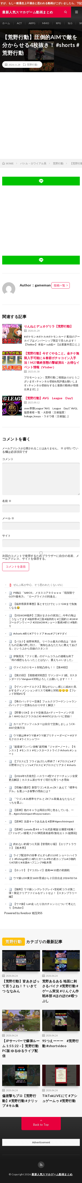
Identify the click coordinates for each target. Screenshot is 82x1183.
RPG (58, 23)
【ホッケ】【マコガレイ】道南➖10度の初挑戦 (41, 870)
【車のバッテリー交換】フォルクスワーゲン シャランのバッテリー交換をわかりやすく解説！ (43, 703)
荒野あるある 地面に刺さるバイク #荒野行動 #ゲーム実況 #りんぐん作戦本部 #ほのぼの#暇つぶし (60, 991)
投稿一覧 (59, 285)
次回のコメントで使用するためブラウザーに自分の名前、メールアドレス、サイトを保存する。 (40, 557)
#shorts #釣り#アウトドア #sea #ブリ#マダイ (40, 633)
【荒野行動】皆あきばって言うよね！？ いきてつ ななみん (21, 986)
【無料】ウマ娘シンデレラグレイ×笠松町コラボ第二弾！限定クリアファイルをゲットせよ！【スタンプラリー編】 (43, 893)
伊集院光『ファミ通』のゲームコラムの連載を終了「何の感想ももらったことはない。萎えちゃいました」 (41, 658)
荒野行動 (32, 64)
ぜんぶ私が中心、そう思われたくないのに (38, 584)
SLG (70, 23)
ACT (19, 23)
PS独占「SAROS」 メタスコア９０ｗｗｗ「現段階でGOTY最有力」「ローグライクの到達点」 (42, 594)
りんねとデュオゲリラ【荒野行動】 (48, 326)
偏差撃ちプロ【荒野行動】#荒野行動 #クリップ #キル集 (20, 1100)
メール (8, 518)
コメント (8, 459)
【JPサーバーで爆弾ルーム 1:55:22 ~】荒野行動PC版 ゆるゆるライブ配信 (21, 1048)
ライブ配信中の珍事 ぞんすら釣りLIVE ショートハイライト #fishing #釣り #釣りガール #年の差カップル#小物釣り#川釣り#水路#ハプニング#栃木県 (43, 859)
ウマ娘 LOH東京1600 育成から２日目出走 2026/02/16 (45, 878)
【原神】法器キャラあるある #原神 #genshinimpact (43, 821)
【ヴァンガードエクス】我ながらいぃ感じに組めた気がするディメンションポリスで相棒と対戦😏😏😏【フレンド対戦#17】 (42, 690)
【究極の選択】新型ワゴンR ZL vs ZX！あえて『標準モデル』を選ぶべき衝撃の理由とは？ (43, 789)
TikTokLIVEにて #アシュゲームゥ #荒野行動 (59, 1098)
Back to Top (41, 1124)
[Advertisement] (41, 115)
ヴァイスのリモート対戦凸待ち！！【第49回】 (41, 667)
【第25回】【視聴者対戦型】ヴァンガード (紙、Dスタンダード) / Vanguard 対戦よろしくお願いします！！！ (43, 677)
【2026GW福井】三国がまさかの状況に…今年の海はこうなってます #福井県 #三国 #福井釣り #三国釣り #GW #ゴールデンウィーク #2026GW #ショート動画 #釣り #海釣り (43, 620)
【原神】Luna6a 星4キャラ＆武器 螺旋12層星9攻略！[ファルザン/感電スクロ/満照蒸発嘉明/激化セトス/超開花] (43, 831)
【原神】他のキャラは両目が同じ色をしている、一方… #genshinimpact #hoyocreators (41, 811)
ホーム (6, 23)
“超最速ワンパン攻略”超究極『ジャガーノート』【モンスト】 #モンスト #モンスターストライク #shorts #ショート (43, 750)
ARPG (32, 23)
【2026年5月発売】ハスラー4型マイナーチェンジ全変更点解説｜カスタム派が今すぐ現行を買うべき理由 (43, 777)
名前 (6, 501)
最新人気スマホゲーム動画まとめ (52, 1174)
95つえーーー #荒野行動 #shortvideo (60, 1043)
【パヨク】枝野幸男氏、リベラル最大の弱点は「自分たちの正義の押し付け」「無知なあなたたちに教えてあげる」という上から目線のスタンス (43, 645)
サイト (6, 535)
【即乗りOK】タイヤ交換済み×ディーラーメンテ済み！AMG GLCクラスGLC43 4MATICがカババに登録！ (41, 714)
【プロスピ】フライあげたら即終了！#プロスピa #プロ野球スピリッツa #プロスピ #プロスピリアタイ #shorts (42, 763)
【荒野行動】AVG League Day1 (48, 398)
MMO (45, 23)
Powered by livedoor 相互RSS (23, 913)
